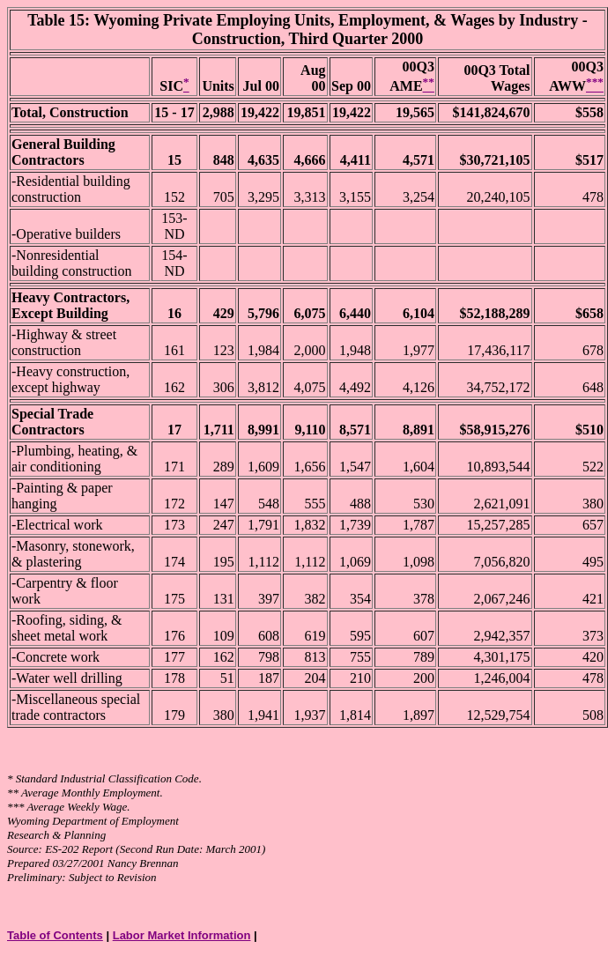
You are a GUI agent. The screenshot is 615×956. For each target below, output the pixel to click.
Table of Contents (55, 935)
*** (16, 806)
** (13, 792)
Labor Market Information (182, 935)
